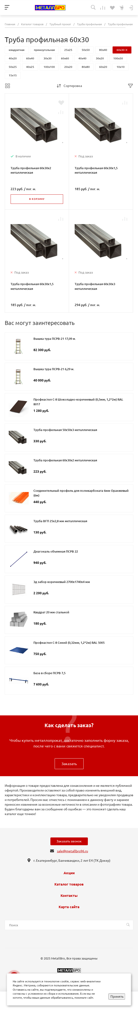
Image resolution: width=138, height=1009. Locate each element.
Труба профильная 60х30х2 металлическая (31, 170)
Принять (116, 996)
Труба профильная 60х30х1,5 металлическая (96, 170)
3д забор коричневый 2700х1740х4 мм (61, 581)
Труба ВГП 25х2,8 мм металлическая (60, 521)
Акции (69, 873)
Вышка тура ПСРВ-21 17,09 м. (54, 338)
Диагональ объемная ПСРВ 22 (55, 551)
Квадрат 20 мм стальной (51, 612)
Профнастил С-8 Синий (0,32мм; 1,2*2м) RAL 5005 (69, 642)
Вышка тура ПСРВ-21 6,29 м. (53, 369)
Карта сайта (69, 907)
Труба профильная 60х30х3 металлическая (95, 286)
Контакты (69, 896)
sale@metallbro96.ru (72, 851)
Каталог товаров (69, 884)
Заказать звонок (69, 841)
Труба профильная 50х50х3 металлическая (65, 429)
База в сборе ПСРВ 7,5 (49, 673)
